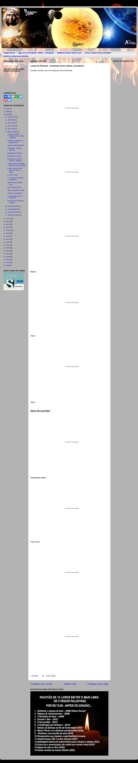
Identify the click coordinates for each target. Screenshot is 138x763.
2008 (8, 111)
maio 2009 (11, 123)
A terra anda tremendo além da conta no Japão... (14, 170)
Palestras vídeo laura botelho (15, 56)
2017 (8, 239)
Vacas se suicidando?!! (15, 193)
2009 (8, 114)
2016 (8, 236)
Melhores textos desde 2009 (69, 53)
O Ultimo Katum (12, 175)
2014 (8, 230)
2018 (8, 242)
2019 (8, 245)
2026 (8, 265)
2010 (8, 218)
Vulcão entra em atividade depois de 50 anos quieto (16, 164)
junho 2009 (12, 126)
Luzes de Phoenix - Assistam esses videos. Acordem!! (16, 136)
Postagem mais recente (41, 684)
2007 (8, 108)
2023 (8, 256)
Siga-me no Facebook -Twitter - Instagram (36, 53)
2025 (8, 262)
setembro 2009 (13, 206)
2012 (8, 224)
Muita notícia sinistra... (14, 187)
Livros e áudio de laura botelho (98, 53)
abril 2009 (11, 120)
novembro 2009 (13, 212)
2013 (8, 227)
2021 (8, 251)
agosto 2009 (12, 131)
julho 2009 (11, 129)
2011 (8, 221)
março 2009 (12, 117)
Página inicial (9, 53)
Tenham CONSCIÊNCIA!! (15, 145)
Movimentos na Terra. (14, 156)
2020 (8, 248)
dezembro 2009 (13, 215)
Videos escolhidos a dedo (15, 190)
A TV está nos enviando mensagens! (15, 178)
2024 (8, 259)
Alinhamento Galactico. (15, 153)
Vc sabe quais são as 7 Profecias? (15, 197)
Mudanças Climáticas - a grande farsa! (15, 141)
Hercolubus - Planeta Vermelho (14, 149)
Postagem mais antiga (98, 684)
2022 (8, 254)
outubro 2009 (12, 209)
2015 (8, 233)
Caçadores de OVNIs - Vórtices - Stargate (14, 160)
